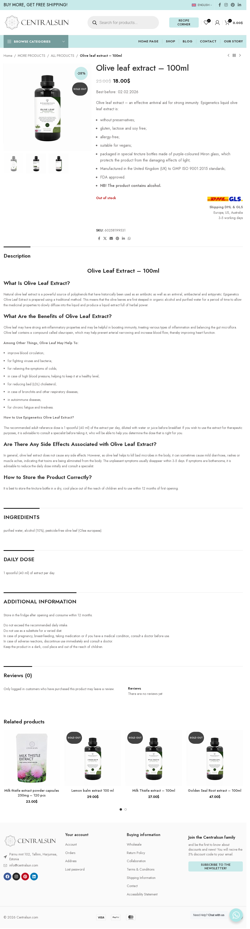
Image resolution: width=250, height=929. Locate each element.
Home (8, 55)
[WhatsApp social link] (129, 238)
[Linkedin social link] (239, 5)
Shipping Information (141, 878)
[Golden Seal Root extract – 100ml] (215, 758)
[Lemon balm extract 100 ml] (93, 758)
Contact (132, 886)
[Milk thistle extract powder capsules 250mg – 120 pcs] (32, 758)
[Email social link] (111, 238)
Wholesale (134, 844)
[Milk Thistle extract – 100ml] (154, 758)
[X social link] (105, 238)
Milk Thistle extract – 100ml (153, 790)
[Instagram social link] (226, 5)
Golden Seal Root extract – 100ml (214, 790)
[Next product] (240, 55)
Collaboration (136, 861)
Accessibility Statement (142, 894)
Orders (70, 853)
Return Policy (136, 853)
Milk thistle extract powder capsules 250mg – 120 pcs (31, 793)
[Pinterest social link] (232, 5)
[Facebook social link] (220, 5)
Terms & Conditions (140, 869)
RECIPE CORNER (183, 22)
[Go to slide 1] (121, 809)
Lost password (75, 869)
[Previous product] (228, 55)
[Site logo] (37, 22)
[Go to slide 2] (125, 809)
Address (70, 861)
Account (71, 844)
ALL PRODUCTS (62, 55)
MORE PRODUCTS (31, 55)
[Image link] (30, 840)
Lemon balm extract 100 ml (92, 790)
